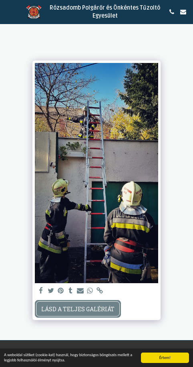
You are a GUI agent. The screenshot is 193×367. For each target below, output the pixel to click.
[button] (9, 12)
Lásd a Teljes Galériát (78, 309)
